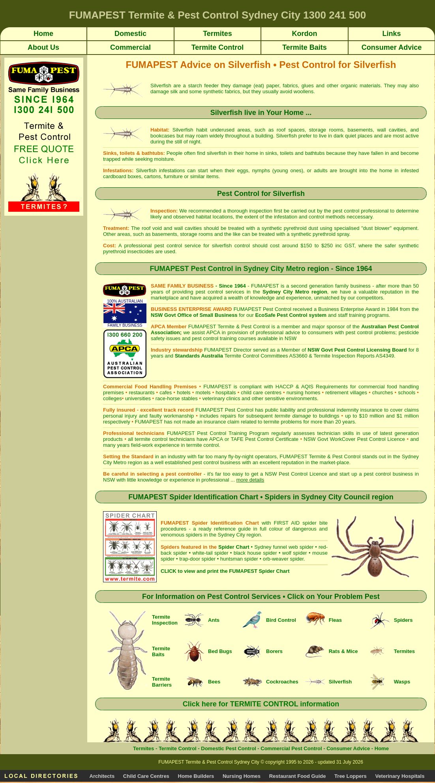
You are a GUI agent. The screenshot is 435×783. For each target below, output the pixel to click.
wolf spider (294, 553)
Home (382, 748)
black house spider (255, 553)
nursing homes (304, 392)
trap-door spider (197, 559)
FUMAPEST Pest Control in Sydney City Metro (227, 269)
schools (406, 392)
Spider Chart (233, 547)
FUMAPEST (149, 422)
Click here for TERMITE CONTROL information (261, 704)
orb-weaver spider (283, 559)
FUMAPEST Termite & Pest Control (229, 326)
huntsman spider (239, 559)
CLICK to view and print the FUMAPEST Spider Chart (225, 571)
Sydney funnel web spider (283, 547)
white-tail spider (210, 553)
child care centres (261, 392)
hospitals (226, 392)
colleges (112, 398)
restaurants (141, 392)
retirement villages (346, 392)
